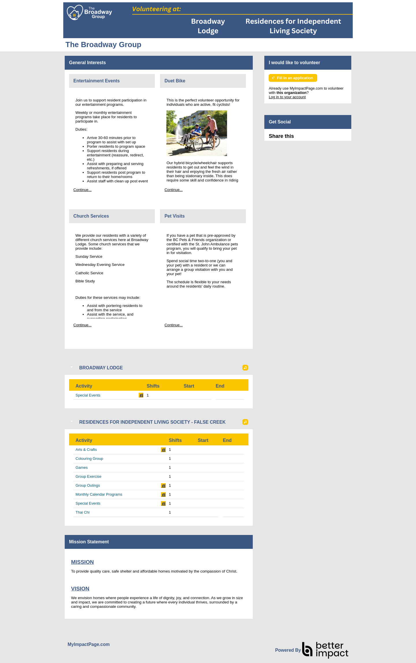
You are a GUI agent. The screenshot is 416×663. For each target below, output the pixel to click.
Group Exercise (89, 476)
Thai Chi (83, 512)
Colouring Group (89, 458)
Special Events (88, 395)
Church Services (91, 216)
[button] (245, 368)
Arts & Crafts (86, 449)
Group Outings (88, 485)
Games (82, 467)
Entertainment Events (96, 80)
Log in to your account (287, 97)
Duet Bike (174, 80)
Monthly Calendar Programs (99, 494)
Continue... (82, 190)
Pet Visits (174, 216)
